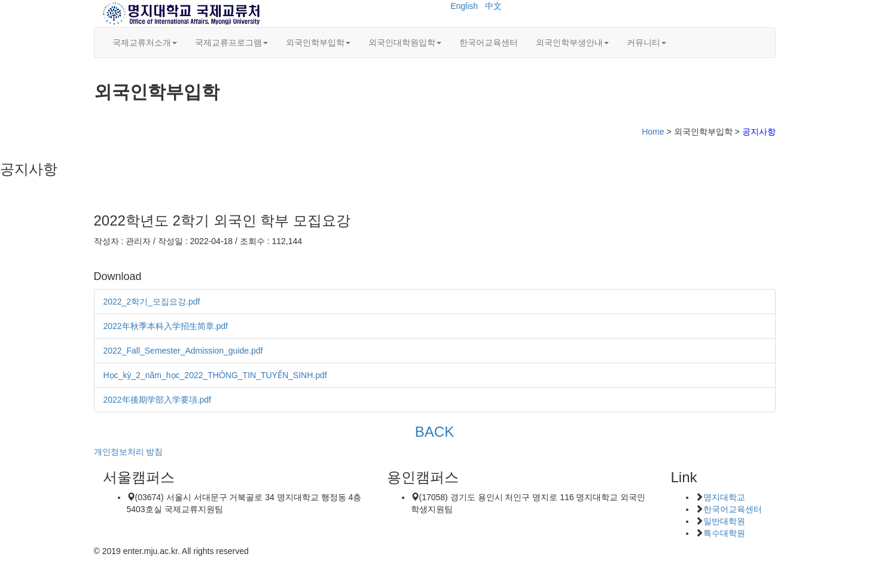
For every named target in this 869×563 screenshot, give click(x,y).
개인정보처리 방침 (128, 452)
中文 (493, 6)
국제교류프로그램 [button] (231, 42)
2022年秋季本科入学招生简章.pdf (165, 326)
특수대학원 (724, 533)
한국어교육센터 (488, 42)
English (464, 6)
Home (653, 131)
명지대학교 (724, 497)
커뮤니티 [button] (646, 42)
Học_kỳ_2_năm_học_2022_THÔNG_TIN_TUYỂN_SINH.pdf (215, 375)
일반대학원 (724, 521)
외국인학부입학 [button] (318, 42)
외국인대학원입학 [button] (404, 42)
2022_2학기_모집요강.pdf (151, 301)
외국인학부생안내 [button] (572, 42)
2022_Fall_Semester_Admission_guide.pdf (183, 350)
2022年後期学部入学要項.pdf (157, 399)
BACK (434, 432)
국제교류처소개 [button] (144, 42)
